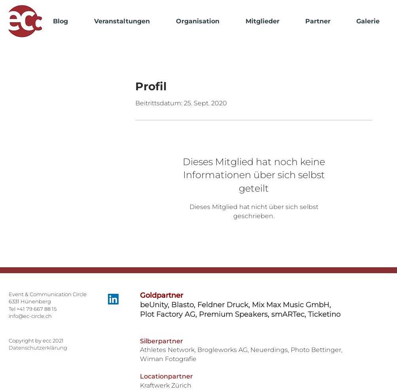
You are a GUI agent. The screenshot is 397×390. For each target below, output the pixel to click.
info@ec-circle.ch (30, 316)
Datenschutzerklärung (38, 347)
